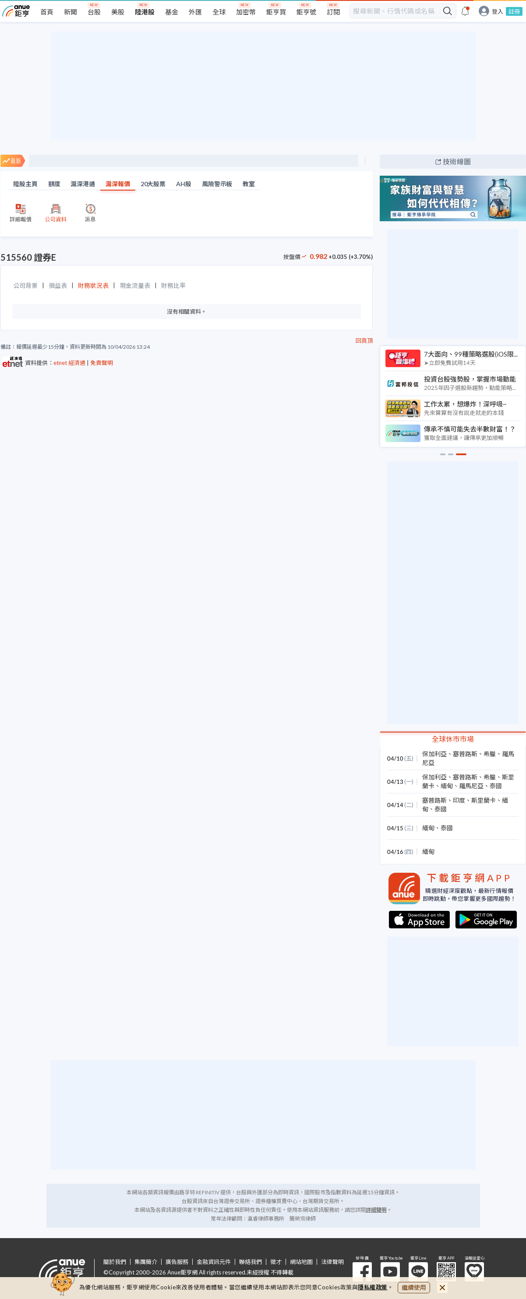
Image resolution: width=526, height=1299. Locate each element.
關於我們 (114, 1262)
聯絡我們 (250, 1262)
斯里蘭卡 (483, 800)
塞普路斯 (465, 753)
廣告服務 (177, 1262)
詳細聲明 (376, 1210)
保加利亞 (434, 753)
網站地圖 (301, 1262)
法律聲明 (332, 1262)
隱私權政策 (373, 1287)
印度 (459, 800)
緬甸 (447, 785)
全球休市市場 (453, 739)
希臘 (490, 753)
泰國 (496, 785)
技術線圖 (457, 161)
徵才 (276, 1262)
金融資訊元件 (214, 1262)
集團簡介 (145, 1262)
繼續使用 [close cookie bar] (414, 1287)
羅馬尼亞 (471, 785)
